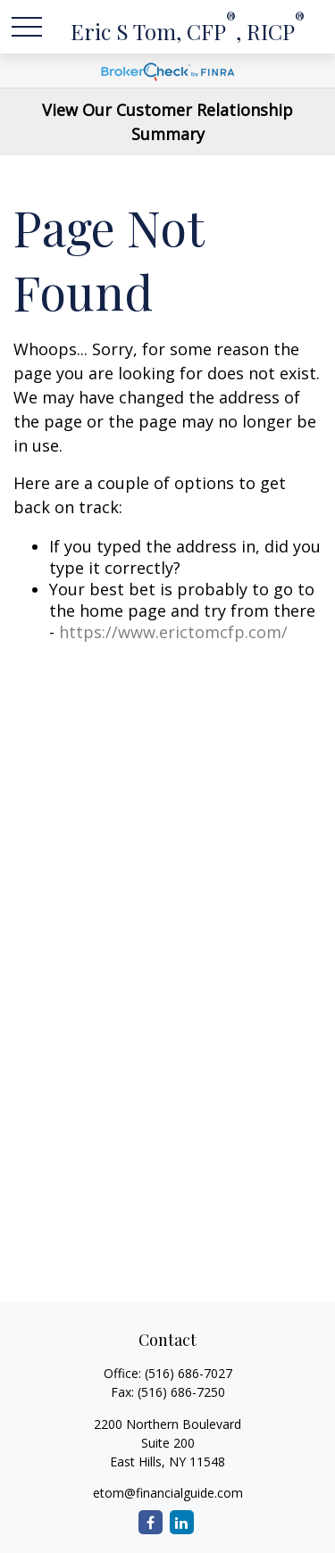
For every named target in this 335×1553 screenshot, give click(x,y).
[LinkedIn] (182, 1522)
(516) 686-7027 (188, 1373)
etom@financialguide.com (168, 1492)
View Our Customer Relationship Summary (167, 122)
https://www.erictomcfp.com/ (173, 632)
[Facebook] (150, 1522)
